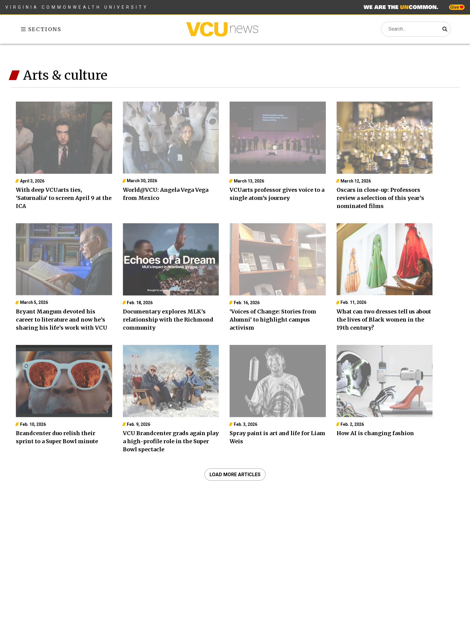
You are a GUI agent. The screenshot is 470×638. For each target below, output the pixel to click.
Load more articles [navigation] (235, 474)
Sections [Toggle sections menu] (41, 29)
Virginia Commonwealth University (76, 7)
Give (456, 7)
